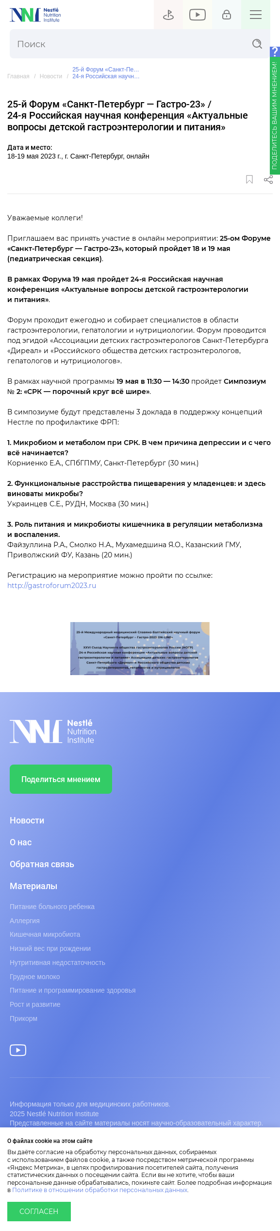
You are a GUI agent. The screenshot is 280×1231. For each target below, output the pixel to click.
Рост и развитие (35, 1004)
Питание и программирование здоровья (73, 990)
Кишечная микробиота (45, 934)
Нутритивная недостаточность (57, 962)
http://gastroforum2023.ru (51, 586)
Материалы (33, 886)
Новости (51, 76)
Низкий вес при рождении (50, 948)
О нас (21, 842)
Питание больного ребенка (52, 906)
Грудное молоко (35, 977)
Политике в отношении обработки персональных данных (99, 1190)
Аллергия (25, 921)
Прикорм (23, 1018)
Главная (18, 76)
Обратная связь (42, 864)
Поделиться (268, 179)
